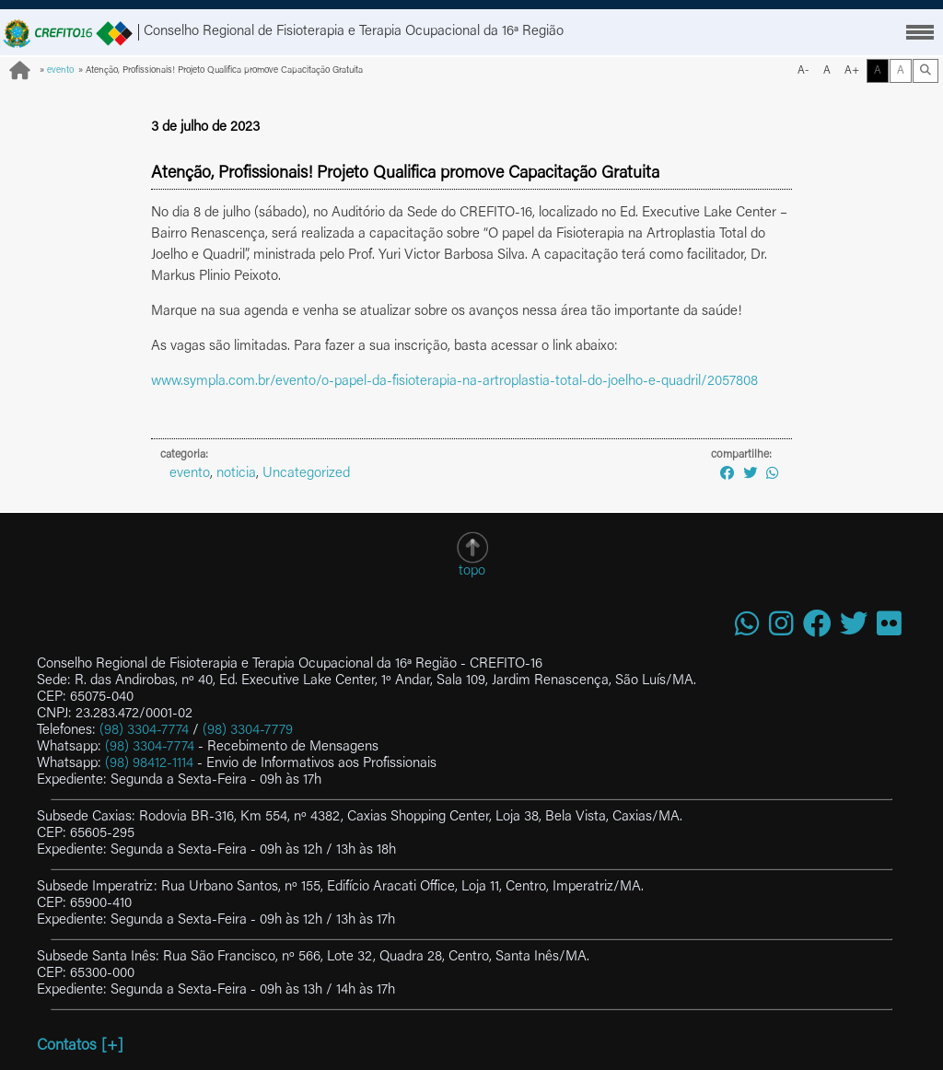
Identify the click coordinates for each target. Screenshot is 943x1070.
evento (60, 71)
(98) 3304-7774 (144, 731)
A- (803, 70)
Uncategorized (306, 474)
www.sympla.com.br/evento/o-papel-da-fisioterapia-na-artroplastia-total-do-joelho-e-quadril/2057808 (454, 382)
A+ (851, 70)
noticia (236, 474)
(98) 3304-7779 (248, 731)
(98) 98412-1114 (149, 764)
